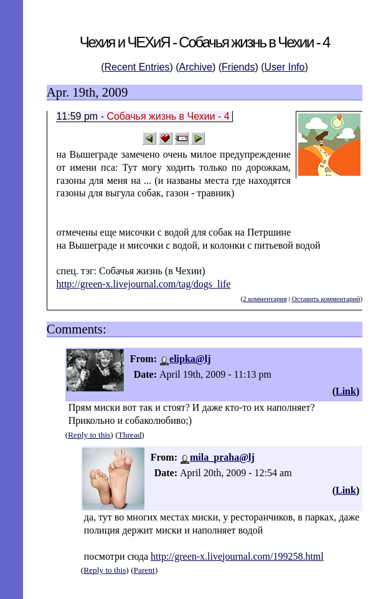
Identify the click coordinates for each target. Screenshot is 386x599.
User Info (285, 67)
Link (346, 391)
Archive (195, 67)
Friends (238, 67)
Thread (130, 434)
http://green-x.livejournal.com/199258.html (237, 556)
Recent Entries (137, 67)
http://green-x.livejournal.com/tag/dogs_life (143, 284)
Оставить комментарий (325, 298)
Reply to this (89, 434)
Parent (144, 570)
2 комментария (264, 298)
